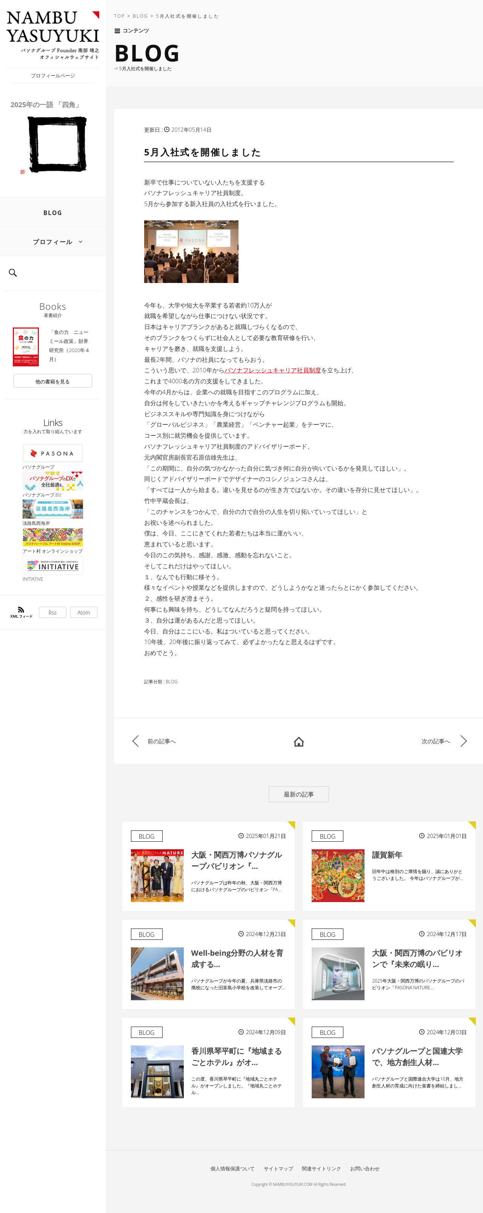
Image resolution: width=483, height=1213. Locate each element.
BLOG (53, 213)
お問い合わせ (365, 1168)
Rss (53, 612)
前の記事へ (162, 741)
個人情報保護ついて (233, 1168)
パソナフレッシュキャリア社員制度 (273, 370)
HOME (299, 741)
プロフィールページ (53, 75)
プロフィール (53, 242)
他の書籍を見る (52, 381)
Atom (83, 612)
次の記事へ (436, 741)
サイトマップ (278, 1168)
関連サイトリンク (321, 1168)
